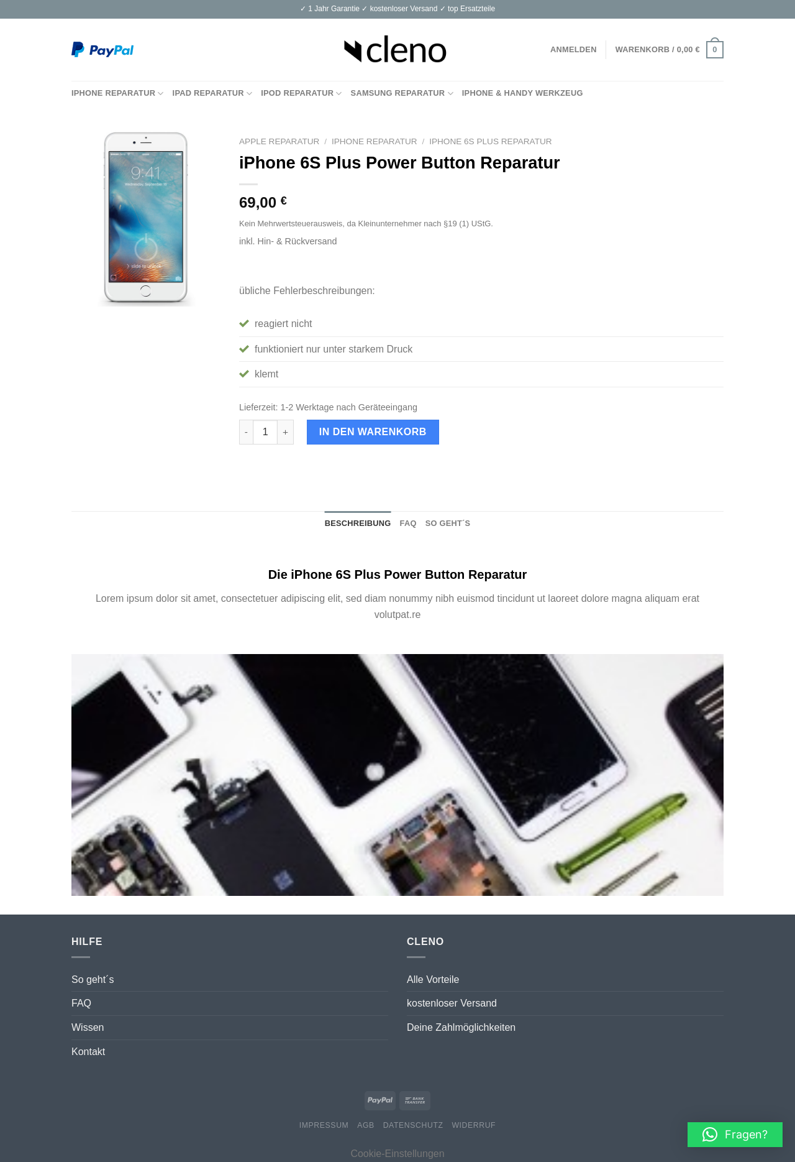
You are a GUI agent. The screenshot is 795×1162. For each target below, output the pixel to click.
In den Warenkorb (373, 432)
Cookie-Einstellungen (397, 1153)
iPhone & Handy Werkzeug (522, 93)
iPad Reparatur (213, 93)
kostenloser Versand (452, 1003)
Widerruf (474, 1125)
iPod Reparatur (301, 93)
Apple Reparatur (279, 141)
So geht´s (92, 979)
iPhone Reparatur (117, 93)
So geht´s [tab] (448, 523)
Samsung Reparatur (402, 93)
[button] (735, 1134)
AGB (366, 1125)
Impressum (324, 1125)
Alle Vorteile (433, 979)
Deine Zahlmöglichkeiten (461, 1027)
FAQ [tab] (408, 523)
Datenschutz (413, 1125)
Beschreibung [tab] (358, 523)
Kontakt (88, 1051)
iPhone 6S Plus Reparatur (490, 141)
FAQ (81, 1003)
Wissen (87, 1027)
